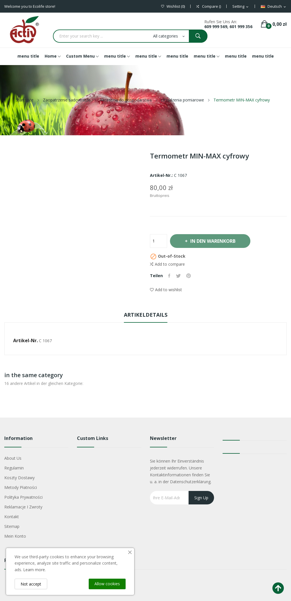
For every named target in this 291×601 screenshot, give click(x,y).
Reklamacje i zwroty (23, 507)
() (173, 6)
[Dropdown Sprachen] (274, 6)
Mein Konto (15, 536)
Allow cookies (107, 583)
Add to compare (167, 264)
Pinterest (189, 275)
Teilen (169, 275)
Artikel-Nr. (25, 340)
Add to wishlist (166, 289)
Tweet (178, 275)
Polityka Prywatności (23, 497)
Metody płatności (20, 487)
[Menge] (158, 241)
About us (12, 458)
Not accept (31, 584)
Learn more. (34, 569)
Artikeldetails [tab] (145, 314)
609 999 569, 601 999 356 (228, 26)
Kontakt (11, 516)
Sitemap (11, 526)
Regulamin (14, 468)
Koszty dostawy (19, 477)
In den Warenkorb (213, 241)
